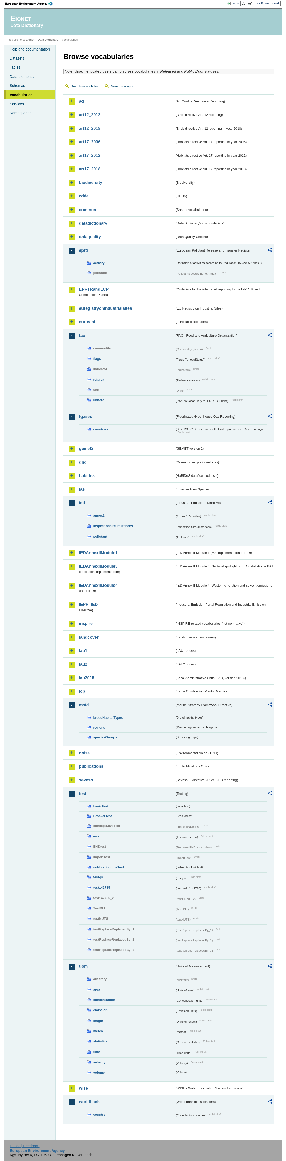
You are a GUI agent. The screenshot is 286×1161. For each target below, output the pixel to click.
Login (235, 3)
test (82, 793)
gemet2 (86, 448)
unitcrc (98, 400)
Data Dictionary (48, 39)
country (99, 1114)
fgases (85, 416)
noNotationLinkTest (108, 867)
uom (83, 966)
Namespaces (20, 113)
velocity (99, 1062)
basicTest (100, 806)
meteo (98, 1031)
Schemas (17, 85)
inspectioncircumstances (113, 526)
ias (82, 489)
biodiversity (90, 182)
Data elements (22, 76)
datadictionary (93, 223)
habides (86, 475)
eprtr (83, 250)
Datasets (17, 58)
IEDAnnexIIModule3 (98, 566)
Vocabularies (21, 95)
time (96, 1052)
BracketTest (102, 816)
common (87, 209)
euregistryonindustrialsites (105, 308)
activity (98, 263)
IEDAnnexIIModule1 (98, 552)
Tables (15, 67)
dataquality (90, 237)
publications (91, 766)
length (98, 1021)
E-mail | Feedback (25, 1146)
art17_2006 (89, 142)
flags (97, 359)
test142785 (101, 887)
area (96, 989)
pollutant (100, 536)
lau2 (83, 664)
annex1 (98, 515)
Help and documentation (30, 49)
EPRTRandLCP (94, 289)
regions (99, 727)
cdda (83, 196)
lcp (82, 691)
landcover (89, 637)
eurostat (87, 322)
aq (81, 101)
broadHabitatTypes (108, 718)
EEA (30, 3)
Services (17, 104)
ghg (82, 462)
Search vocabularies (84, 86)
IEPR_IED (88, 604)
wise (83, 1088)
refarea (98, 379)
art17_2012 (89, 155)
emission (100, 1010)
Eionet (30, 39)
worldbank (89, 1102)
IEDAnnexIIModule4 (98, 585)
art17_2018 (89, 169)
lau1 (83, 650)
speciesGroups (105, 737)
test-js (98, 877)
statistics (100, 1041)
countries (100, 429)
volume (99, 1072)
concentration (104, 1000)
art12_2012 (89, 115)
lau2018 (86, 678)
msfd (84, 705)
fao (82, 335)
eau (96, 836)
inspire (85, 623)
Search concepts (122, 86)
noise (84, 753)
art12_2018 (89, 128)
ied (82, 502)
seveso (86, 780)
